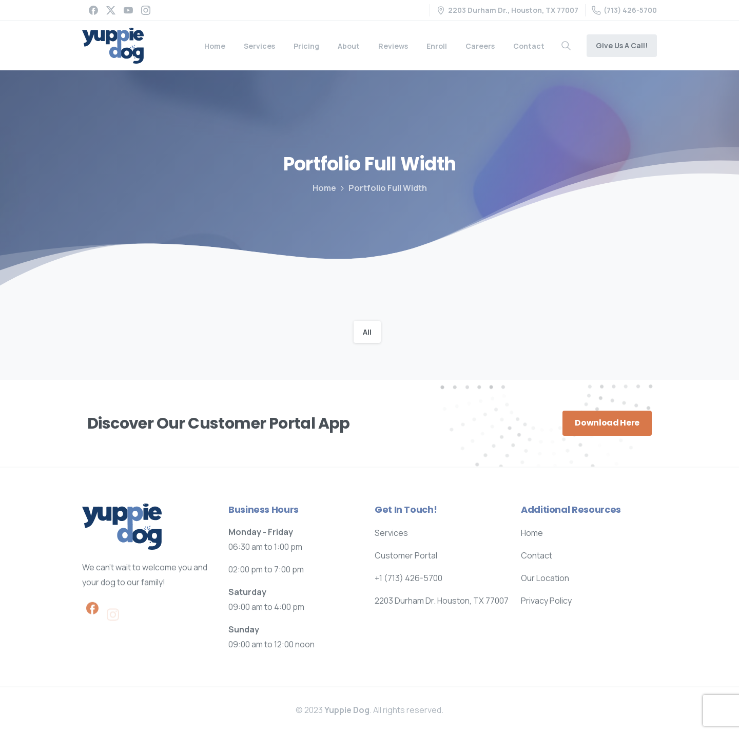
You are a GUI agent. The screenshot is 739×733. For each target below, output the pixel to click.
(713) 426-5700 (624, 10)
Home (324, 188)
